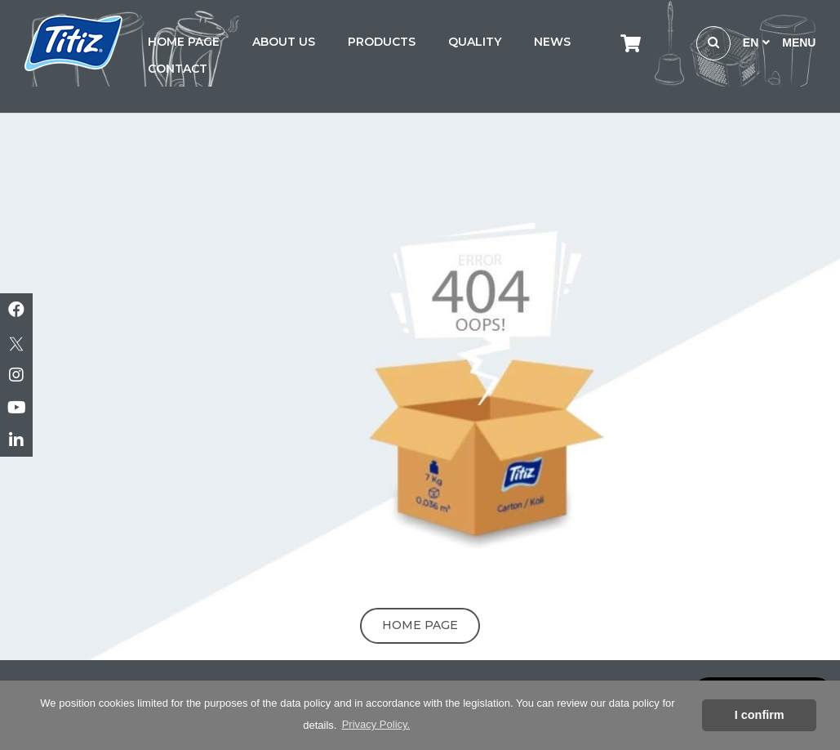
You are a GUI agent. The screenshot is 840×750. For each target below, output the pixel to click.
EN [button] (756, 42)
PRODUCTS (382, 41)
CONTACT (177, 68)
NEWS (552, 41)
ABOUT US (283, 41)
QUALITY (474, 41)
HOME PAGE (184, 41)
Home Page (420, 625)
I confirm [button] (759, 714)
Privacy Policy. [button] (376, 724)
